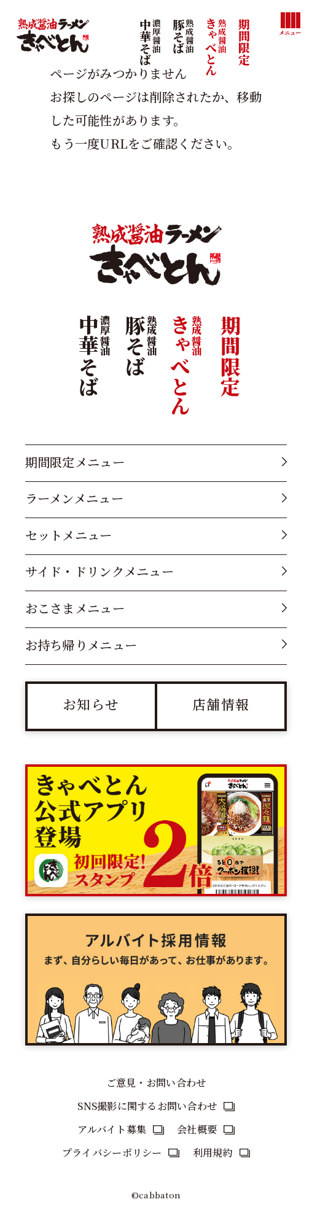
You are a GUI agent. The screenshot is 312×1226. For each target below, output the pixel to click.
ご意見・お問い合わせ (156, 1082)
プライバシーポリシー (112, 1152)
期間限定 (244, 41)
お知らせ (91, 703)
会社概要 (197, 1129)
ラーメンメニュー (74, 498)
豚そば (183, 59)
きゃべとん (215, 58)
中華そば (150, 59)
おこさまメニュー (75, 608)
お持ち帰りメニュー (81, 645)
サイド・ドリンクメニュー (99, 571)
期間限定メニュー (75, 462)
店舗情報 (220, 703)
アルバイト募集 (111, 1129)
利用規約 (213, 1152)
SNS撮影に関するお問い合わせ (147, 1105)
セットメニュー (68, 535)
